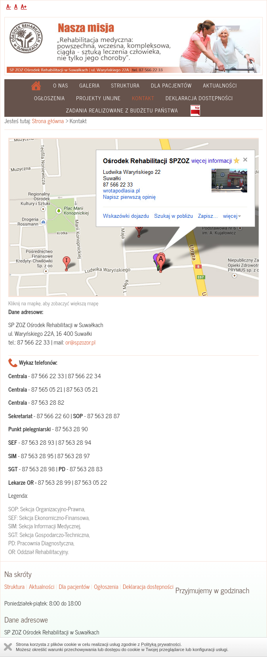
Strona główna (48, 121)
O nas (60, 85)
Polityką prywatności (161, 644)
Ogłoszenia (49, 98)
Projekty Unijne (98, 98)
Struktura (125, 85)
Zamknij (8, 647)
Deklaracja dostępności (199, 98)
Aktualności (220, 85)
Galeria (89, 85)
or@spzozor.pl (80, 342)
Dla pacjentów (171, 85)
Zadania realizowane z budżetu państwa (122, 110)
